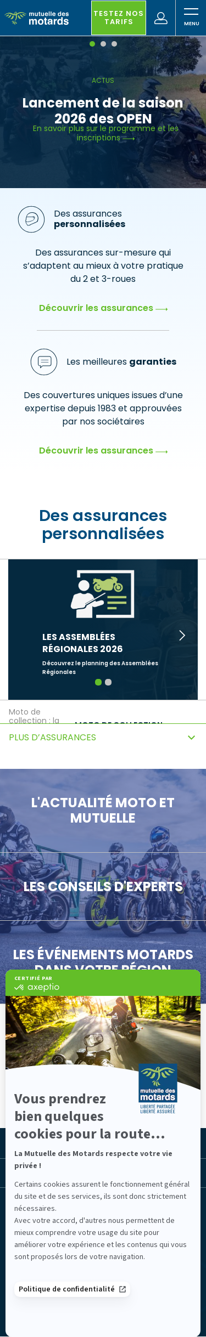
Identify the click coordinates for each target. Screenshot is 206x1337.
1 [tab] (98, 682)
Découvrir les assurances (103, 308)
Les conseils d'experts (103, 886)
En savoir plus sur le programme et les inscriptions (106, 133)
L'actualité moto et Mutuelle (103, 810)
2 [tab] (107, 682)
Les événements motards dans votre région (103, 962)
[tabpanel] (103, 113)
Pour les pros (123, 1095)
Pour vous (42, 1095)
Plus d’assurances (52, 737)
